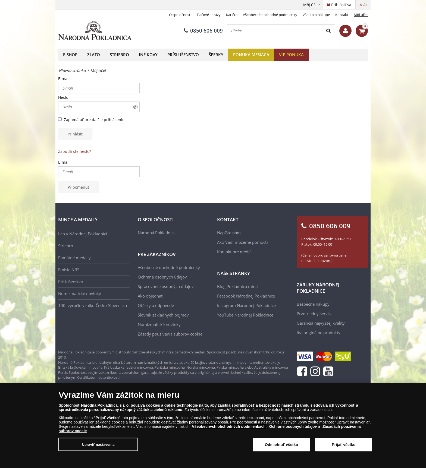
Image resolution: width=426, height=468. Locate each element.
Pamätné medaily (74, 257)
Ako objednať (150, 296)
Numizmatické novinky (79, 293)
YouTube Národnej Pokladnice (245, 315)
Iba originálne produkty (318, 332)
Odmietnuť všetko (281, 444)
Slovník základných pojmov (163, 315)
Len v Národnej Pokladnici (82, 233)
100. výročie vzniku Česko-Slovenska (92, 305)
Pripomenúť (78, 187)
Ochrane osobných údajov (293, 427)
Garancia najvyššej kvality (321, 323)
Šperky (216, 54)
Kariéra (231, 14)
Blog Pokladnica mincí (237, 286)
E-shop (70, 54)
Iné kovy (148, 54)
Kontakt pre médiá (234, 251)
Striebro (119, 54)
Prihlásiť (75, 134)
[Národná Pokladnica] (94, 30)
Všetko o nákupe (316, 14)
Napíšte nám (229, 232)
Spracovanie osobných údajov (166, 286)
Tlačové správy (209, 14)
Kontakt (341, 14)
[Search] (329, 31)
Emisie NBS (68, 269)
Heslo (63, 97)
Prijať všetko (343, 444)
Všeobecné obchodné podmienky (270, 14)
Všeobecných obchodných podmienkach (229, 427)
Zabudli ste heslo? (74, 151)
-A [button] (360, 4)
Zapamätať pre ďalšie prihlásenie (94, 119)
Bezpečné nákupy (313, 304)
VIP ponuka (291, 54)
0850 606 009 (203, 30)
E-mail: (64, 78)
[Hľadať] (275, 31)
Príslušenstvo (183, 54)
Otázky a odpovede (156, 305)
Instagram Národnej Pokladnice (246, 305)
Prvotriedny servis (314, 313)
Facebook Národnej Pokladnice (246, 296)
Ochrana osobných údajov (162, 277)
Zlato (93, 54)
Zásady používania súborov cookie (170, 334)
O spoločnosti (180, 14)
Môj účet (361, 14)
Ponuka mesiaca (251, 54)
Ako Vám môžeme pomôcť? (242, 242)
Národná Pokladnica (157, 232)
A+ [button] (365, 4)
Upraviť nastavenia (98, 444)
